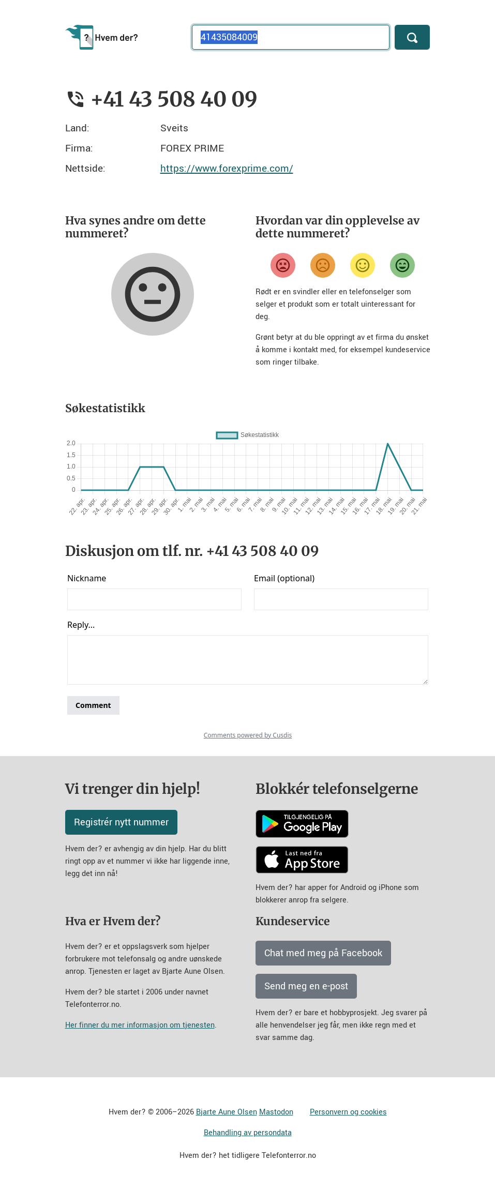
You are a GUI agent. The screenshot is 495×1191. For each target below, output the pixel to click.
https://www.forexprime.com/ (226, 168)
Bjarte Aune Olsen (226, 1112)
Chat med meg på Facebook (323, 953)
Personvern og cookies (348, 1112)
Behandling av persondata (248, 1132)
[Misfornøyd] (322, 265)
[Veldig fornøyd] (402, 265)
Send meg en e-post (306, 986)
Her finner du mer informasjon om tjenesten (140, 1025)
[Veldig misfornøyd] (283, 265)
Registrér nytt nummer (121, 822)
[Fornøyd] (362, 265)
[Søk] (412, 37)
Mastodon (276, 1112)
